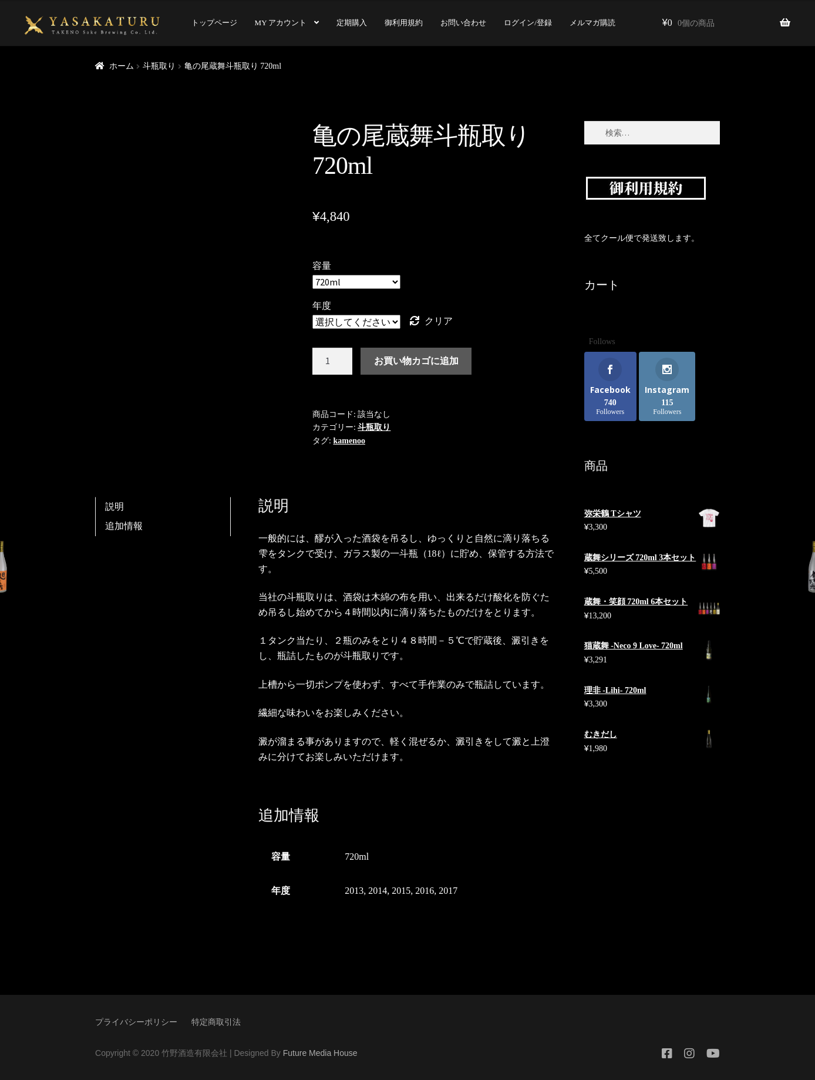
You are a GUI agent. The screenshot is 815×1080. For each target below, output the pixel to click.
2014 (377, 891)
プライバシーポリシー (136, 1022)
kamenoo (349, 440)
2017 (448, 891)
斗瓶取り (159, 66)
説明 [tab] (114, 507)
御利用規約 (404, 22)
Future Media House (320, 1053)
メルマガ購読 (592, 22)
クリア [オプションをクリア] (439, 321)
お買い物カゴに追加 (416, 361)
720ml (357, 857)
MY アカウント (281, 22)
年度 (321, 306)
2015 (401, 891)
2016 (424, 891)
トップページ (214, 22)
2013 (354, 891)
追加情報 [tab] (124, 526)
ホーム (121, 66)
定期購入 (351, 22)
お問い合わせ (463, 22)
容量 (321, 266)
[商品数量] (332, 361)
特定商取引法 (216, 1022)
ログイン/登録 (528, 22)
